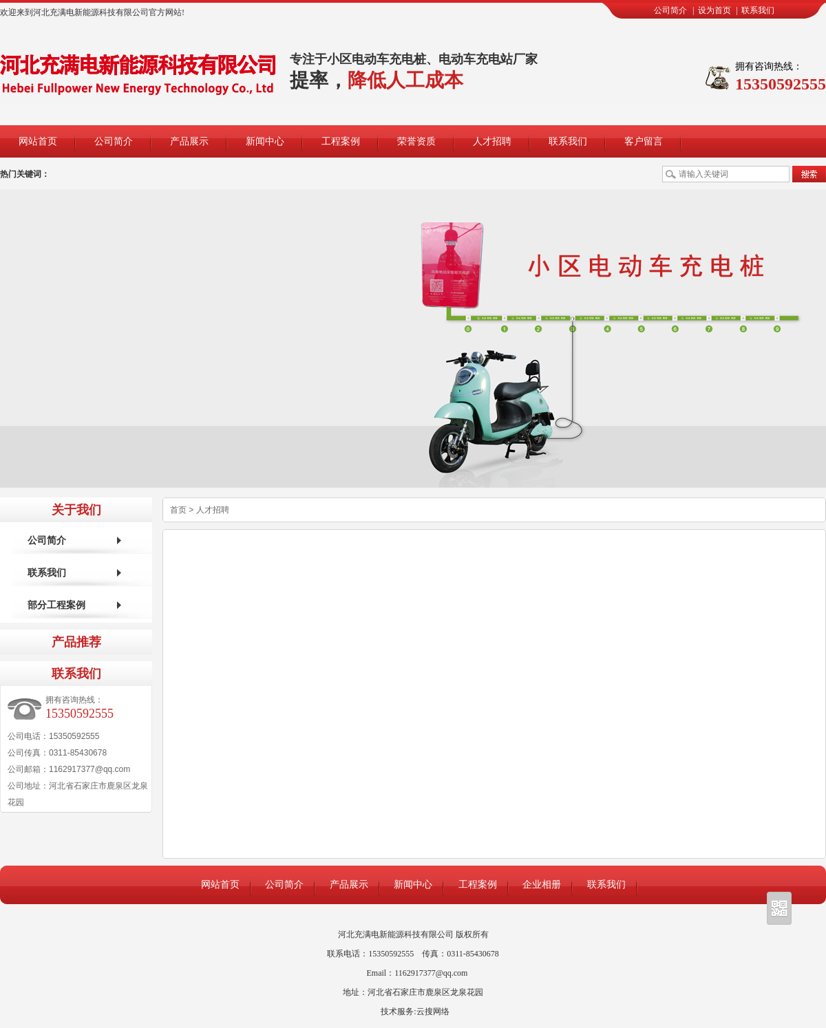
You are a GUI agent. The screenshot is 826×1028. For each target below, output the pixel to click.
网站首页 (38, 141)
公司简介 (670, 10)
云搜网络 (432, 1011)
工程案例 (340, 141)
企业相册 (541, 884)
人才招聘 (492, 141)
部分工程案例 (56, 604)
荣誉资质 (416, 141)
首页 (178, 510)
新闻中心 (265, 141)
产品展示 (189, 141)
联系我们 (757, 10)
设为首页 (714, 10)
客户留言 (643, 141)
